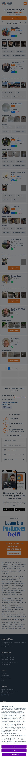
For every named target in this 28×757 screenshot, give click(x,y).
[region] (14, 729)
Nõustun (14, 747)
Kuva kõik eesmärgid (14, 754)
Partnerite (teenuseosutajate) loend (10, 743)
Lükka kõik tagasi (14, 750)
